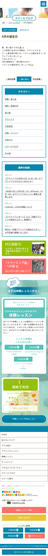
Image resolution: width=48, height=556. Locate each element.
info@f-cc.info (18, 502)
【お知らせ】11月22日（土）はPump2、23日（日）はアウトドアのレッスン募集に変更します (24, 194)
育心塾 (8, 112)
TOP (3, 22)
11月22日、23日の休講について (18, 206)
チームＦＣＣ (7, 462)
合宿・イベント (11, 133)
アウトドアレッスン (10, 451)
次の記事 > (37, 79)
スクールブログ (14, 22)
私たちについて (8, 440)
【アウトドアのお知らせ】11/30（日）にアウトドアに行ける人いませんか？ (23, 180)
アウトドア (9, 119)
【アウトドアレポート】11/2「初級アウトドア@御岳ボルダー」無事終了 (23, 218)
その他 (8, 153)
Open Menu (43, 4)
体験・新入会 (10, 99)
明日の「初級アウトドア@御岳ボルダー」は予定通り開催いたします (23, 231)
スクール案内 (7, 478)
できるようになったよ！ (12, 467)
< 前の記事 (10, 79)
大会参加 (9, 126)
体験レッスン (7, 456)
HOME (4, 434)
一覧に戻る (24, 79)
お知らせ (9, 139)
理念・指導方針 (11, 105)
